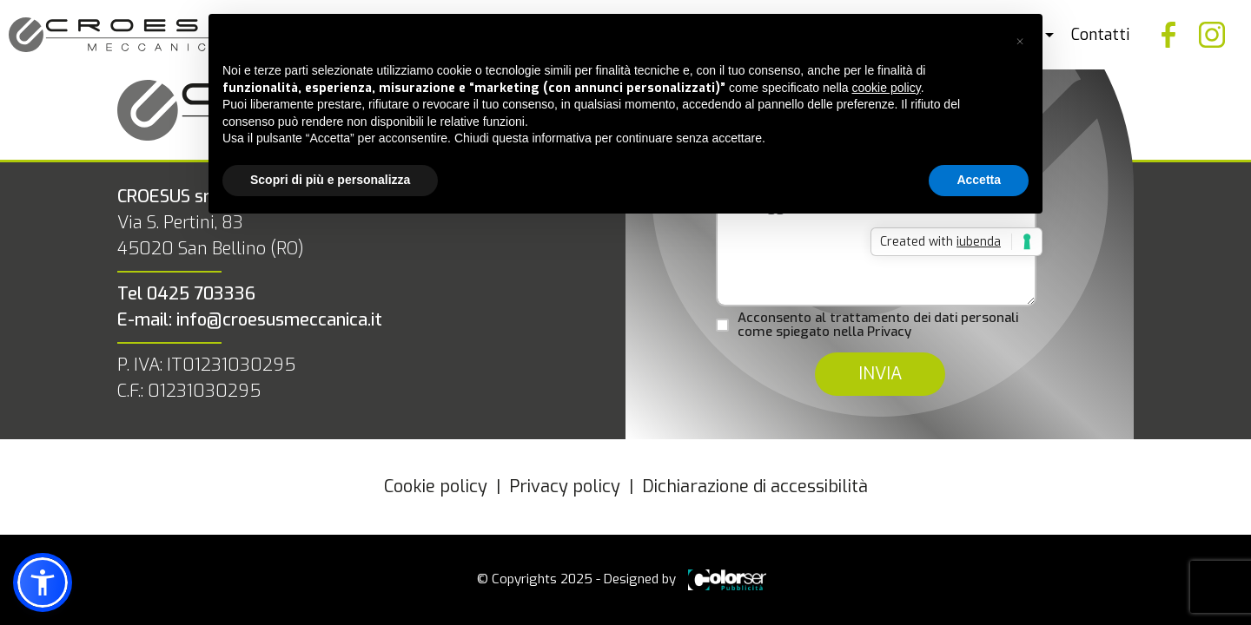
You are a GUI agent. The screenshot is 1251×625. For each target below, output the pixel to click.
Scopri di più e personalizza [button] (330, 180)
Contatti (1100, 34)
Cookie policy (435, 486)
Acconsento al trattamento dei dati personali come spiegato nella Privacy (878, 325)
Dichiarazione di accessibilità (755, 486)
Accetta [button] (978, 180)
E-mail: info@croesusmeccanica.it (249, 320)
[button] (1020, 42)
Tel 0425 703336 (186, 294)
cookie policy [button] (886, 88)
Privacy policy (564, 486)
